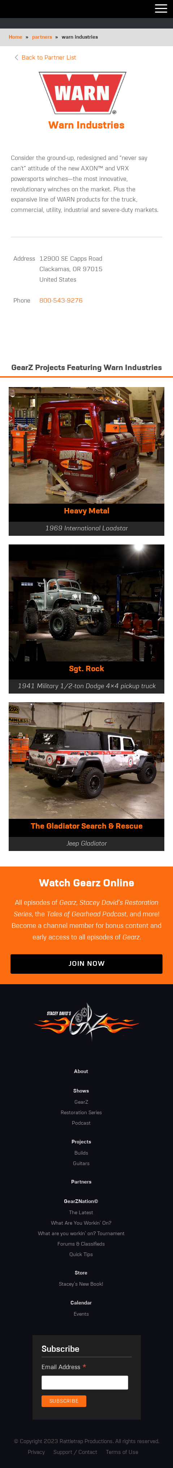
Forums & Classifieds (81, 1244)
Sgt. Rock (86, 669)
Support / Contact (75, 1452)
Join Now (87, 963)
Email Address (64, 1368)
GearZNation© (81, 1201)
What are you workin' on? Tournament (81, 1233)
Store (81, 1273)
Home (15, 37)
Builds (81, 1153)
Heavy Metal (86, 511)
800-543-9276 (61, 301)
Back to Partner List (49, 58)
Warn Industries (86, 126)
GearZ (81, 1102)
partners (42, 37)
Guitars (81, 1163)
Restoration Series (81, 1112)
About (81, 1071)
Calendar (81, 1303)
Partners (81, 1182)
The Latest (81, 1212)
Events (81, 1314)
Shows (81, 1091)
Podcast (81, 1123)
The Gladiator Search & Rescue (87, 826)
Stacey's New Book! (81, 1284)
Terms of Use (122, 1452)
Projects (81, 1142)
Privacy (36, 1452)
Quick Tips (81, 1254)
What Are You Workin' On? (81, 1223)
